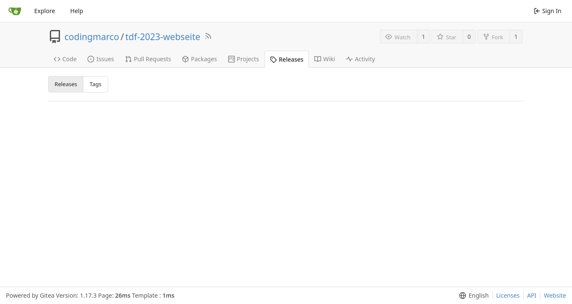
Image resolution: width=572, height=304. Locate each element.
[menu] (472, 295)
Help (76, 11)
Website (555, 295)
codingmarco (92, 37)
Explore (44, 11)
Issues (100, 59)
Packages (199, 59)
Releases (286, 59)
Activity (360, 59)
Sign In (548, 11)
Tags (95, 84)
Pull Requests (148, 59)
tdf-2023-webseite (162, 37)
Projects (243, 59)
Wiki (324, 59)
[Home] (14, 11)
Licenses (508, 295)
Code (65, 59)
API (532, 295)
